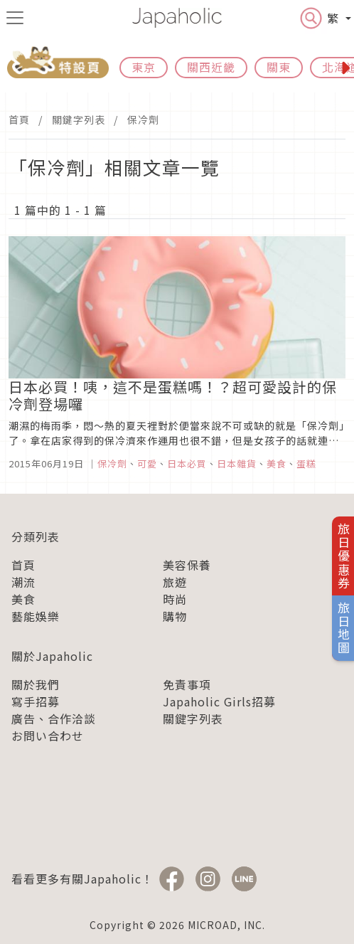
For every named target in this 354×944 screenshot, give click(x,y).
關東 (279, 66)
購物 (175, 616)
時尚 (175, 599)
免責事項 (187, 684)
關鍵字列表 (78, 119)
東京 (144, 66)
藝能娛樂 (35, 616)
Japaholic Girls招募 (219, 701)
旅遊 (175, 581)
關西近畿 (211, 66)
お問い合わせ (47, 735)
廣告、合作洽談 (53, 718)
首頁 (19, 119)
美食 (23, 599)
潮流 (23, 581)
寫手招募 (35, 701)
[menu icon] (15, 18)
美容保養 (187, 564)
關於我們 (35, 684)
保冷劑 (143, 119)
